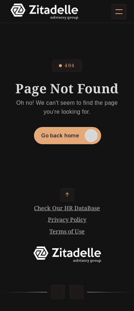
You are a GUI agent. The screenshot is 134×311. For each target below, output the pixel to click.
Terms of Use (67, 232)
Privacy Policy (67, 220)
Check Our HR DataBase (67, 208)
